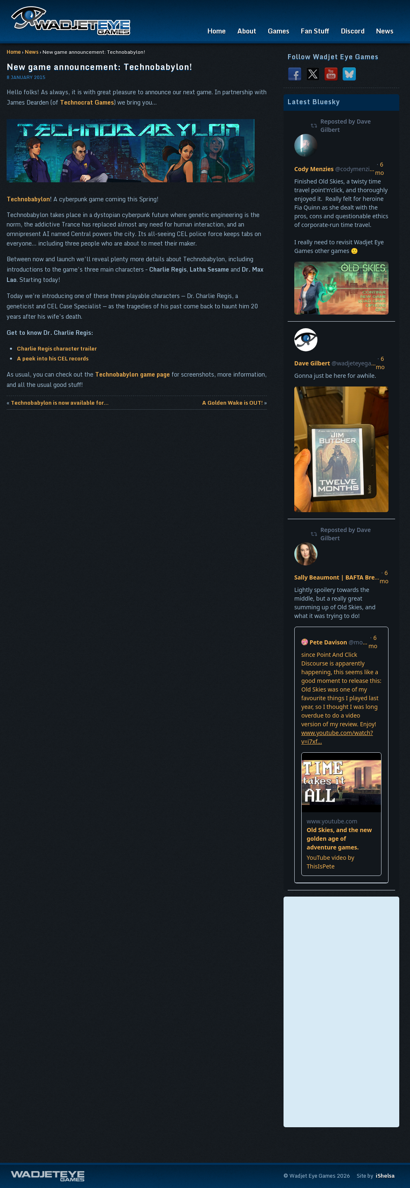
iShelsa (385, 1175)
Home (216, 31)
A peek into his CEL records (52, 358)
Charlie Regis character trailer (57, 348)
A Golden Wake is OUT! (232, 402)
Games (278, 31)
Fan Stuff (315, 31)
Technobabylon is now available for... (60, 402)
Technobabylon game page (132, 374)
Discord (353, 31)
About (246, 31)
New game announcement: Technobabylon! (100, 67)
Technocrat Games (87, 102)
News (384, 31)
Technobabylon (28, 199)
